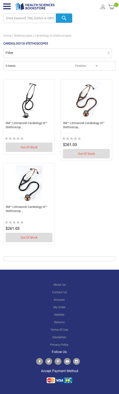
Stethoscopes (23, 35)
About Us (59, 284)
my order (59, 307)
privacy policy (59, 344)
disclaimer (59, 337)
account (59, 299)
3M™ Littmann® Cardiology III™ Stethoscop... (26, 125)
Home (7, 35)
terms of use (59, 329)
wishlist (59, 314)
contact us (59, 292)
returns (59, 322)
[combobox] (37, 18)
